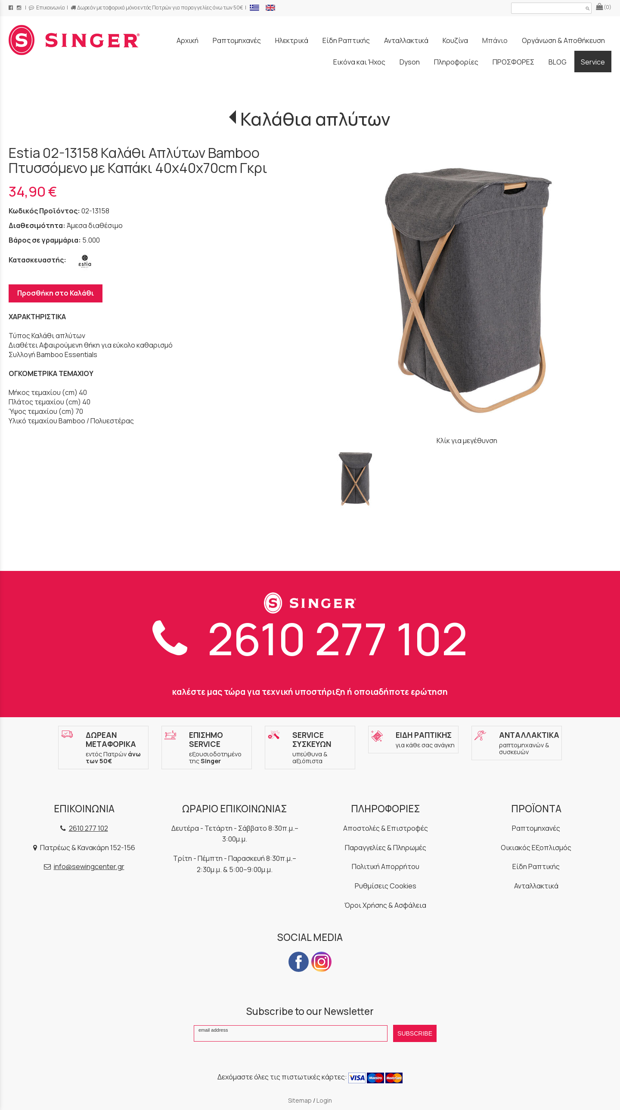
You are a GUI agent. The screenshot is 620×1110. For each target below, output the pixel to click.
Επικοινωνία (47, 7)
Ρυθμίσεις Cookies (385, 886)
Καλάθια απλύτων (315, 119)
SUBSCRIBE (414, 1033)
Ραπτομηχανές (536, 828)
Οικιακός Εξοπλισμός (536, 847)
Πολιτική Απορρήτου (385, 866)
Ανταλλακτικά (536, 886)
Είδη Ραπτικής (536, 866)
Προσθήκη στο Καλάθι (55, 293)
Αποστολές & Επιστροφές (385, 828)
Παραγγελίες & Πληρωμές (385, 847)
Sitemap (300, 1100)
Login (324, 1100)
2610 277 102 (310, 638)
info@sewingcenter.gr (89, 866)
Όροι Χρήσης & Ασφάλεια (385, 905)
